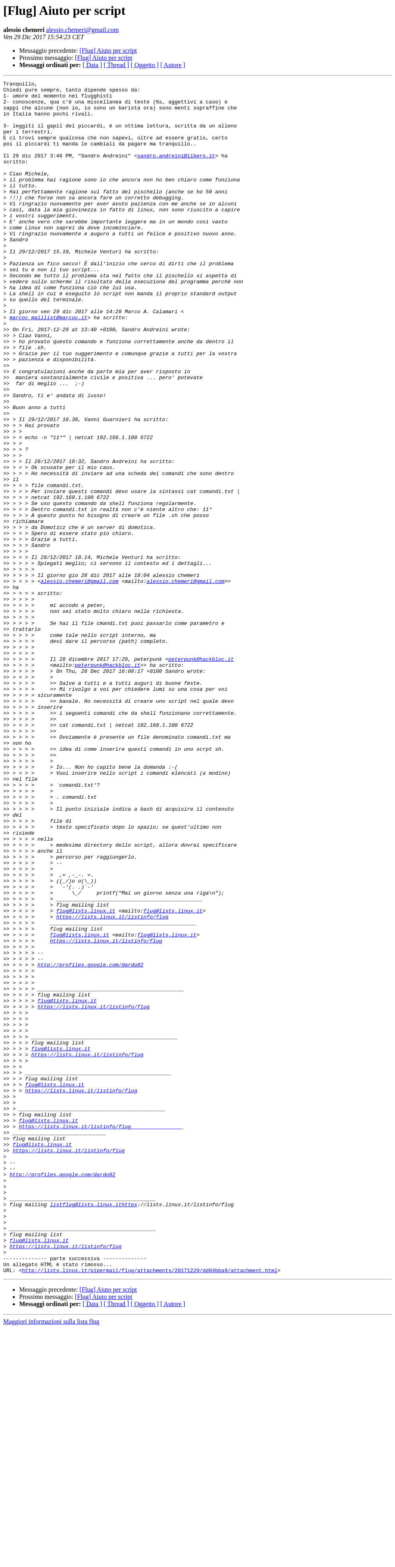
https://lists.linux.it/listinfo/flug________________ (100, 1336)
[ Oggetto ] (145, 65)
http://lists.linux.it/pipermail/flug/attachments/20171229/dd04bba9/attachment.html (150, 1508)
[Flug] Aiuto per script (108, 50)
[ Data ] (92, 65)
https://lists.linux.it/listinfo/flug (112, 1084)
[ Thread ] (116, 65)
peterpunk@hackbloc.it (201, 775)
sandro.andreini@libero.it (176, 171)
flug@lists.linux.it (85, 1077)
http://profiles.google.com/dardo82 (90, 1141)
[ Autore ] (172, 65)
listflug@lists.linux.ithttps (93, 1429)
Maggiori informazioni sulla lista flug (51, 1560)
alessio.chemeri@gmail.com (82, 29)
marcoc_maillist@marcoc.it (48, 365)
